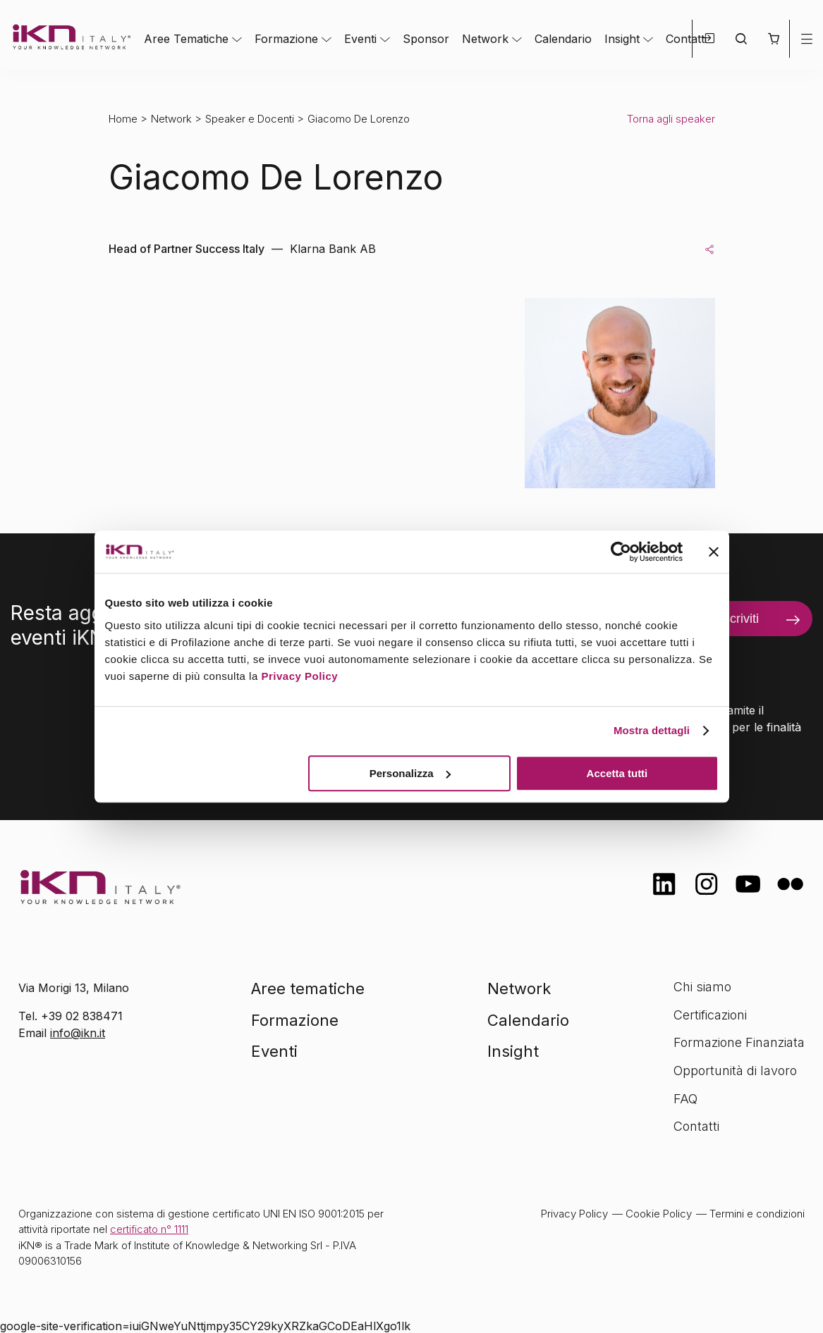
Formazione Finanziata (739, 1042)
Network (485, 39)
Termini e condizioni (757, 1213)
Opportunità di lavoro (735, 1070)
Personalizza (410, 773)
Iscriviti (739, 619)
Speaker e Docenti (249, 118)
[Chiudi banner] (714, 552)
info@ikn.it (77, 1033)
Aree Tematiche (186, 39)
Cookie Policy (659, 1213)
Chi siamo (702, 986)
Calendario (563, 39)
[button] (773, 38)
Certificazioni (710, 1015)
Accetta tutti (617, 773)
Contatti (686, 39)
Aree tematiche (308, 988)
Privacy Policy (299, 676)
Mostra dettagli (652, 730)
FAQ (685, 1098)
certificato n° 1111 (149, 1229)
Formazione (286, 39)
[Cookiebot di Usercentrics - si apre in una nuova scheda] (621, 551)
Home (123, 118)
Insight (622, 39)
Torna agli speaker (671, 118)
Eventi (360, 39)
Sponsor (426, 39)
